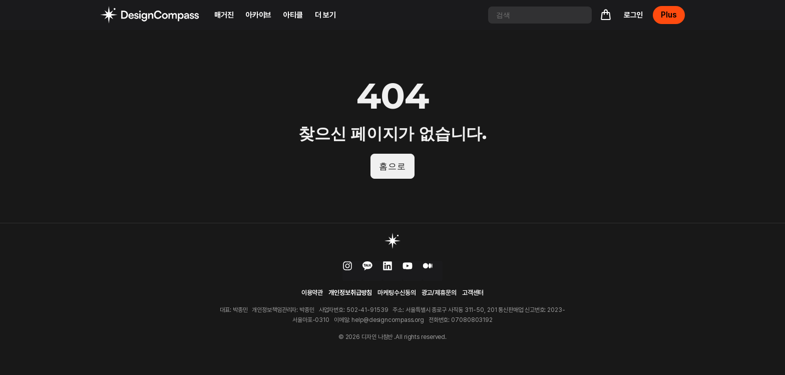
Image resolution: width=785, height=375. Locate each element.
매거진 (224, 15)
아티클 (293, 15)
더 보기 (325, 15)
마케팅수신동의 (396, 293)
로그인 (633, 15)
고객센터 (473, 293)
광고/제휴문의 (439, 293)
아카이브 (259, 15)
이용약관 (312, 293)
